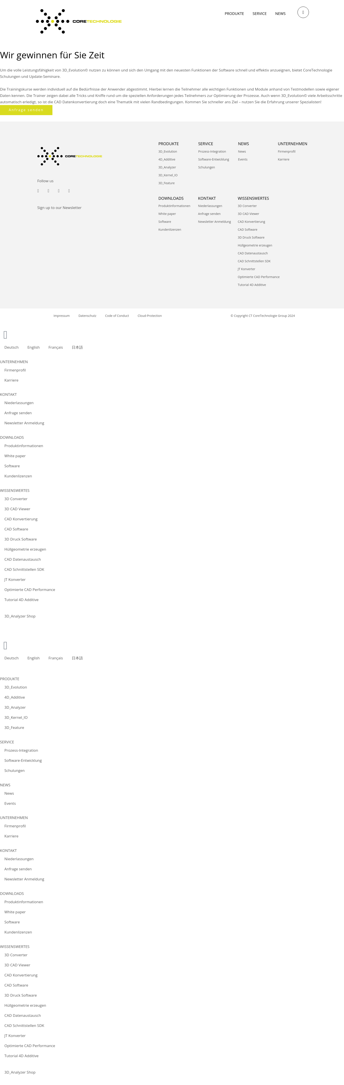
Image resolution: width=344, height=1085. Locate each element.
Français (55, 347)
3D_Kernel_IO (167, 175)
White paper (167, 214)
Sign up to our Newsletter (59, 207)
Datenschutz (87, 316)
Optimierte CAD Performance (259, 277)
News (242, 151)
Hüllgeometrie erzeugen (255, 245)
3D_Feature (166, 183)
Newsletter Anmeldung (214, 221)
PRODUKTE (168, 143)
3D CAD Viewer (248, 214)
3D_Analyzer (167, 167)
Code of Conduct (117, 316)
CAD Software (247, 229)
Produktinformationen (174, 206)
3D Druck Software (251, 237)
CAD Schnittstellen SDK (254, 261)
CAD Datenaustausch (253, 253)
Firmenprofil (286, 151)
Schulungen (206, 167)
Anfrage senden (209, 214)
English (33, 347)
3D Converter (247, 206)
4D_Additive (166, 159)
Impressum (62, 316)
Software (164, 221)
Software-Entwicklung (213, 159)
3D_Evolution (167, 151)
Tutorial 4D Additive (252, 285)
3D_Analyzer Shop (20, 616)
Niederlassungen (210, 206)
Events (242, 159)
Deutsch (11, 347)
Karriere (283, 159)
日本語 (77, 347)
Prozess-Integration (212, 151)
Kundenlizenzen (169, 229)
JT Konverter (246, 269)
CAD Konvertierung (251, 221)
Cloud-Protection (150, 316)
